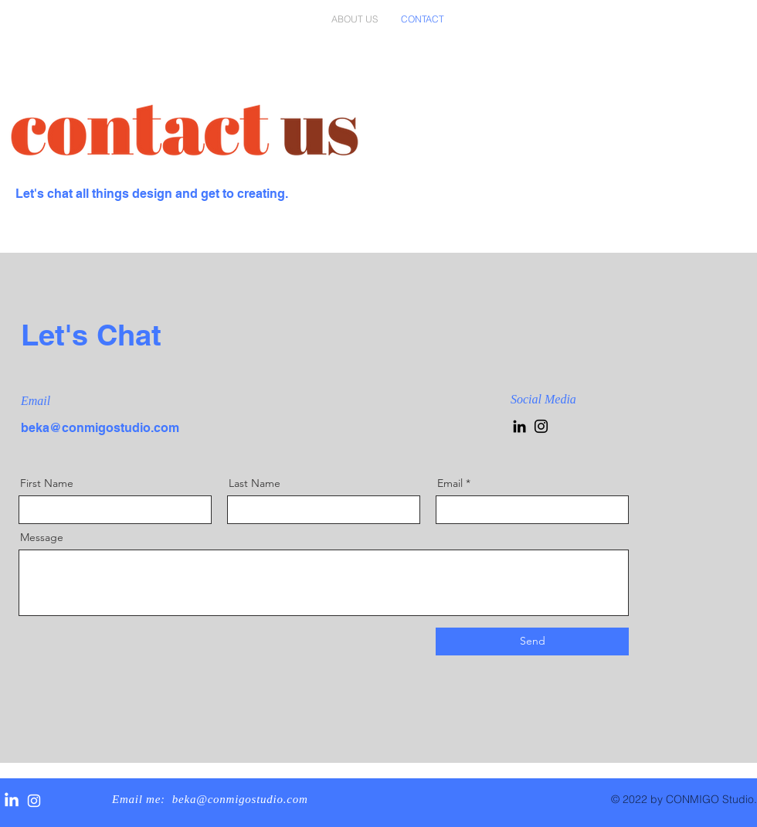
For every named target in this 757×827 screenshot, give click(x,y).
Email (450, 483)
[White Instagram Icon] (33, 800)
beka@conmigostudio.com (100, 427)
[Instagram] (541, 426)
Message (41, 537)
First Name (46, 483)
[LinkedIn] (519, 426)
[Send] (532, 641)
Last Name (254, 483)
